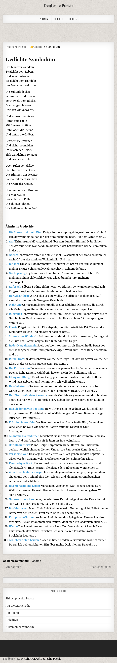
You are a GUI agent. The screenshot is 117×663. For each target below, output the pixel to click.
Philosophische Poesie (20, 598)
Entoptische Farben (22, 517)
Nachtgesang (17, 273)
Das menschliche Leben (25, 485)
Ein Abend (12, 612)
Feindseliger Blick (21, 463)
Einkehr (14, 264)
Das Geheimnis (19, 386)
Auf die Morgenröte (18, 605)
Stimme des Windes (22, 336)
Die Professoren (20, 368)
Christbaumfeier (20, 445)
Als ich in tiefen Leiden (24, 540)
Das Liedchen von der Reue (27, 408)
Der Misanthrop (19, 295)
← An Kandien (12, 566)
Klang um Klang (20, 377)
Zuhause (44, 19)
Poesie (13, 327)
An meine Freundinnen (24, 436)
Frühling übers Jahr (22, 422)
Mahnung (15, 304)
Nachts (14, 255)
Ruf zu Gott (16, 359)
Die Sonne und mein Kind (26, 232)
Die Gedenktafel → (102, 566)
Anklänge (12, 619)
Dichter (73, 19)
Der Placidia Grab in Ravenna (28, 395)
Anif (12, 241)
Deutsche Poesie (58, 5)
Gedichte (59, 19)
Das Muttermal (19, 508)
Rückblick (16, 314)
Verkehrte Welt (19, 454)
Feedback (9, 658)
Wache (13, 526)
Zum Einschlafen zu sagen (26, 472)
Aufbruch (15, 286)
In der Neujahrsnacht (23, 345)
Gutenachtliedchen (22, 499)
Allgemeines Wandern (20, 627)
